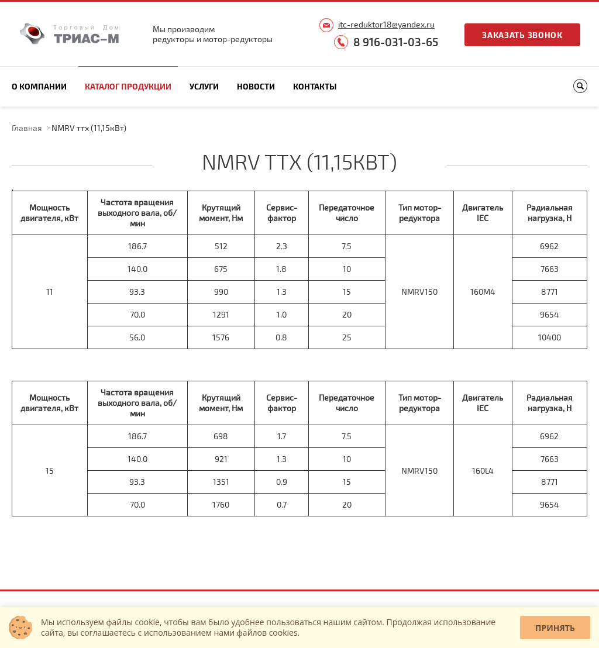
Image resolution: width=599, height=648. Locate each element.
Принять (555, 627)
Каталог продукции (128, 86)
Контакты (315, 86)
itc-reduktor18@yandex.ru (386, 24)
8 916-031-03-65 (395, 42)
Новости (256, 86)
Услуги (204, 86)
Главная (27, 128)
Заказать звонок (522, 35)
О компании (39, 86)
